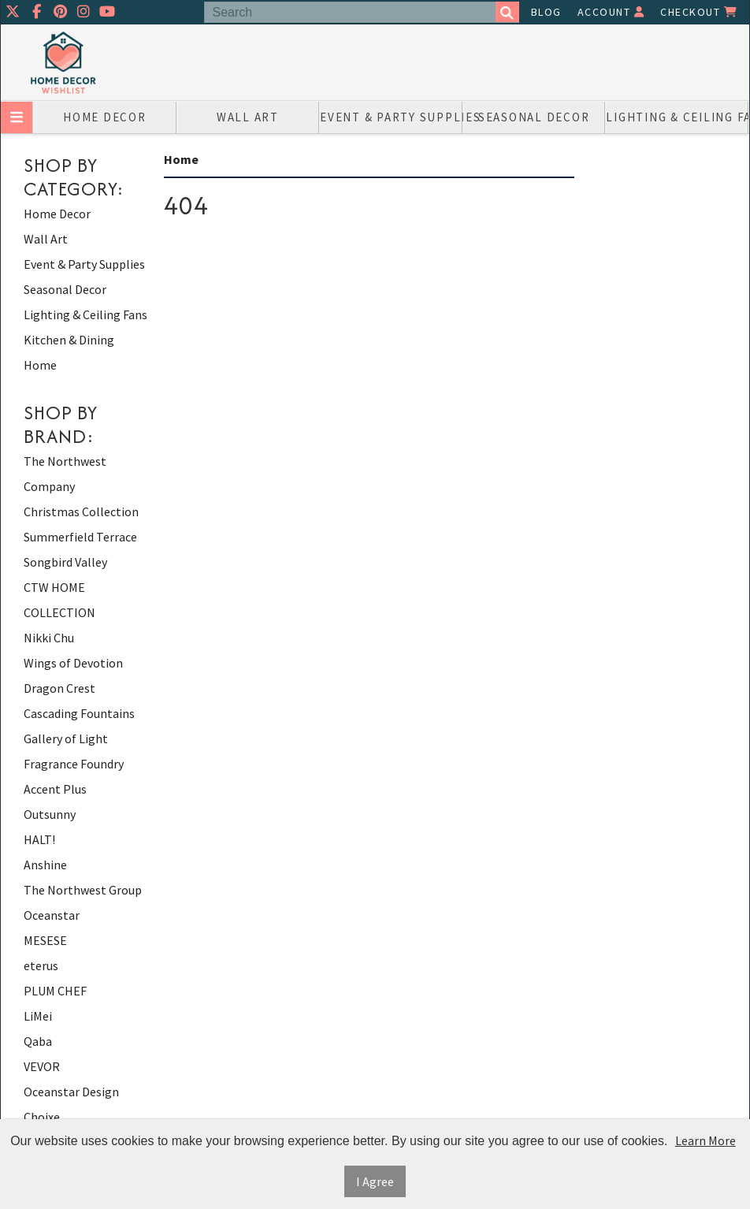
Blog (546, 12)
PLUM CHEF (55, 991)
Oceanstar (52, 915)
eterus (41, 965)
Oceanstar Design (71, 1091)
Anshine (45, 864)
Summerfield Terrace (80, 537)
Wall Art (248, 117)
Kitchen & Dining (69, 340)
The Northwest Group (83, 890)
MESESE (45, 940)
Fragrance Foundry (74, 764)
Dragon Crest (59, 688)
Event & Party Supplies (391, 117)
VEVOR (42, 1066)
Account (611, 12)
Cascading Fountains (79, 713)
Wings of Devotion (73, 663)
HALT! (39, 839)
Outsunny (50, 814)
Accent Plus (55, 789)
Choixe (42, 1117)
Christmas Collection (81, 511)
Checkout (698, 12)
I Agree (375, 1181)
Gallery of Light (66, 738)
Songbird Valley (65, 562)
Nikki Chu (49, 637)
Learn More (705, 1140)
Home (40, 365)
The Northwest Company (65, 473)
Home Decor (105, 117)
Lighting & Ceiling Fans (677, 117)
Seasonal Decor (534, 117)
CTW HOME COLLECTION (59, 599)
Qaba (38, 1041)
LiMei (38, 1016)
